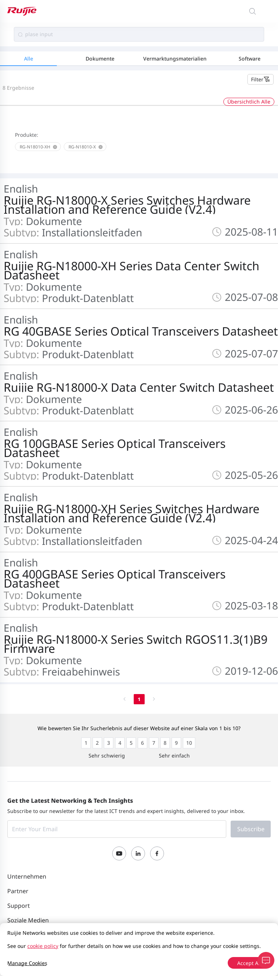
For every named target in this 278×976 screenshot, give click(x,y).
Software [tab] (250, 58)
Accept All (249, 963)
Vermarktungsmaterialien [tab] (175, 58)
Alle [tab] (28, 58)
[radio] (86, 742)
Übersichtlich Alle (248, 101)
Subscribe (251, 829)
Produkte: (26, 134)
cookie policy (42, 945)
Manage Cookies (27, 963)
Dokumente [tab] (100, 58)
